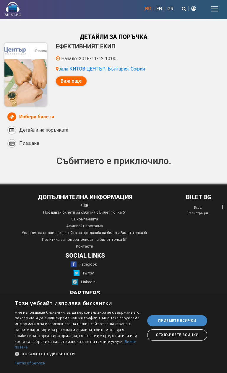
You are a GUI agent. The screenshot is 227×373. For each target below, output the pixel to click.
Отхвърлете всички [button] (177, 334)
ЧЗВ (84, 205)
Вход (198, 207)
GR (170, 9)
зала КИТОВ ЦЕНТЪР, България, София (102, 69)
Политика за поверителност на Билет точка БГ (84, 239)
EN (159, 9)
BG (148, 9)
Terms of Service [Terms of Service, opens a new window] (30, 363)
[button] (78, 353)
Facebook (84, 264)
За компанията (84, 219)
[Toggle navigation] (215, 8)
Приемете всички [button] (177, 320)
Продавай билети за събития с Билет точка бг (84, 212)
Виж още (71, 81)
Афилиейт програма (84, 226)
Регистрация (198, 213)
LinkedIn (83, 282)
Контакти (84, 246)
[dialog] (113, 333)
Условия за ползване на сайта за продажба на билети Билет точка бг (84, 233)
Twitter (84, 273)
